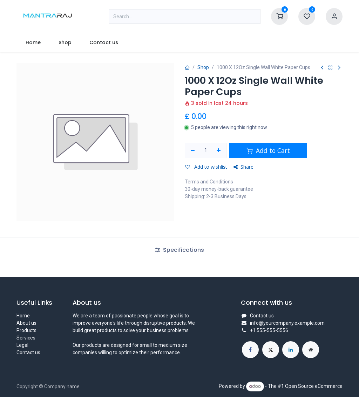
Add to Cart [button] (268, 150)
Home (23, 315)
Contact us (28, 352)
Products (26, 330)
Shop (203, 67)
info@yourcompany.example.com (287, 323)
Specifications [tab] (179, 250)
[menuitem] (32, 42)
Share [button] (243, 166)
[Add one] (218, 150)
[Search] (254, 16)
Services (25, 338)
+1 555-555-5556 (269, 330)
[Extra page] (310, 349)
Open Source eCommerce (314, 386)
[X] (270, 349)
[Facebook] (250, 349)
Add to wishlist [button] (206, 166)
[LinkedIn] (290, 349)
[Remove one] (192, 150)
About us (26, 323)
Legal (22, 345)
